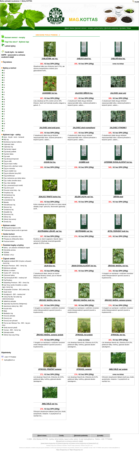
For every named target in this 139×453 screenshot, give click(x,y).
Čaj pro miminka (8, 168)
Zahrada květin (8, 332)
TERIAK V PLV (8, 255)
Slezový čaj (7, 207)
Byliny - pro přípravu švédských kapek (16, 247)
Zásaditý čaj (7, 212)
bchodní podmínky (111, 28)
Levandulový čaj (8, 200)
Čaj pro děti (7, 161)
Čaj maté (6, 156)
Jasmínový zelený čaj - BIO (12, 306)
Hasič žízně (7, 292)
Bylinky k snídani (9, 270)
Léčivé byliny (10, 46)
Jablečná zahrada (9, 301)
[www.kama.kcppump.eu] (49, 443)
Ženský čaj (6, 221)
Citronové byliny (8, 275)
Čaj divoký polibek (9, 151)
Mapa (129, 28)
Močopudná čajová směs (11, 228)
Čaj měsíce (6, 62)
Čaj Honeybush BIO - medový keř (14, 278)
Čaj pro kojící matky (10, 163)
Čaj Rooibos (7, 280)
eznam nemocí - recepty (84, 28)
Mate (5, 311)
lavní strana (69, 28)
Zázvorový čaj (8, 214)
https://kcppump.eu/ (76, 450)
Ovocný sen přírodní (10, 320)
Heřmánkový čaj (8, 195)
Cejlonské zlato (8, 144)
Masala (5, 202)
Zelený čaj (6, 217)
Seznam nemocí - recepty (15, 37)
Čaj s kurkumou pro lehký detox (14, 178)
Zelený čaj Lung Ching (11, 335)
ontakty (123, 28)
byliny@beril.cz (9, 360)
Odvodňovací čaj (9, 205)
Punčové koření (8, 241)
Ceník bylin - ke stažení (14, 52)
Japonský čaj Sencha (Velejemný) (14, 304)
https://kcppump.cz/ (62, 450)
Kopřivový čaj (7, 197)
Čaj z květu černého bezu (12, 180)
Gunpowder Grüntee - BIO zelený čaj (16, 289)
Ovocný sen (7, 318)
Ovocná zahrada (8, 316)
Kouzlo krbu (7, 308)
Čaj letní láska (8, 154)
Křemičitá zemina (9, 250)
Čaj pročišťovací (8, 176)
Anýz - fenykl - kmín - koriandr (13, 137)
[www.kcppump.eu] (64, 443)
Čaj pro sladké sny (9, 171)
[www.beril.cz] (93, 443)
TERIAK (6, 252)
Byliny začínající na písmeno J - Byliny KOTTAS (16, 1)
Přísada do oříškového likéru (13, 239)
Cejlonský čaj (7, 147)
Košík (135, 2)
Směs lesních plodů (10, 327)
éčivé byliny (98, 28)
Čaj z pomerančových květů (12, 185)
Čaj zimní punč (8, 188)
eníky (61, 435)
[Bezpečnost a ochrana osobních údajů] (69, 441)
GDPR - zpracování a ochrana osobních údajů (13, 56)
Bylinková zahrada (9, 268)
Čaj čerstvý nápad (9, 149)
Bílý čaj (5, 139)
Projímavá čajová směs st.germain (15, 230)
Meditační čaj (7, 313)
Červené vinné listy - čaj (11, 190)
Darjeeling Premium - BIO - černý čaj (15, 282)
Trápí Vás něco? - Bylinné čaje (17, 42)
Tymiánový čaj (8, 209)
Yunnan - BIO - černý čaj (11, 330)
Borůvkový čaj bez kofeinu (12, 142)
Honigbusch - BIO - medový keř (14, 294)
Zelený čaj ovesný (9, 219)
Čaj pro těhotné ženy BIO (12, 173)
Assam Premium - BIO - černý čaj (14, 265)
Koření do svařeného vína (12, 236)
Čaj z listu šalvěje (9, 183)
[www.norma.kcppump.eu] (80, 443)
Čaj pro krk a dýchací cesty (12, 166)
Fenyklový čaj (7, 192)
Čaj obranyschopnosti (10, 159)
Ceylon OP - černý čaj (10, 273)
